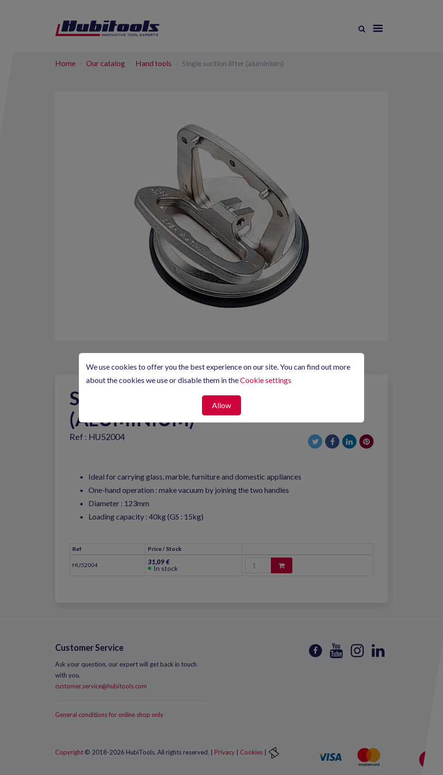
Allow (221, 405)
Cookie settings (265, 379)
